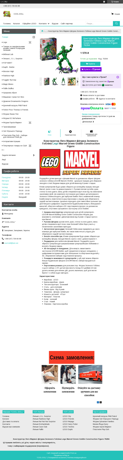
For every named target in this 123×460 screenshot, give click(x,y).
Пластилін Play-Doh (101, 429)
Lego (55, 143)
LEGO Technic (68, 427)
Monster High (8, 71)
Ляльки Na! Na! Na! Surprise (44, 421)
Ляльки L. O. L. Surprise (12, 59)
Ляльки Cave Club (40, 427)
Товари (5, 37)
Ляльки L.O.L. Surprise (42, 416)
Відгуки (55, 23)
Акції (4, 159)
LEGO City (67, 416)
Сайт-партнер (67, 23)
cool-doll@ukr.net (11, 243)
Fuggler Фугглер (9, 80)
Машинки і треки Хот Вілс (13, 97)
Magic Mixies (8, 84)
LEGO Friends (68, 419)
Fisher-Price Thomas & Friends (15, 110)
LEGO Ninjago (68, 421)
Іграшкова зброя (10, 93)
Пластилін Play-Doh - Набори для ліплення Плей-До (15, 136)
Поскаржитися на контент (57, 457)
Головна (7, 23)
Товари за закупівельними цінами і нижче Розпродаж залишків (14, 48)
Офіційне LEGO (29, 23)
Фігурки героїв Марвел (102, 427)
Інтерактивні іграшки (11, 141)
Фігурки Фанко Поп (10, 114)
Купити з (92, 69)
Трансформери (9, 127)
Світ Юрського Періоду (12, 131)
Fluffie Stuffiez (8, 88)
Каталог (16, 23)
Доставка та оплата (11, 421)
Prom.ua (73, 453)
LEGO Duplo (68, 429)
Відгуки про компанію (11, 427)
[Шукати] (116, 23)
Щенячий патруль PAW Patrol (15, 105)
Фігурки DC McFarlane (12, 118)
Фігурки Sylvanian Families (103, 421)
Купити (91, 64)
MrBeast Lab (8, 54)
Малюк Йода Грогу (100, 424)
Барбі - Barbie (8, 67)
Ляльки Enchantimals (41, 424)
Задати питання (9, 155)
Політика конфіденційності (76, 457)
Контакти (43, 23)
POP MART (7, 63)
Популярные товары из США (15, 146)
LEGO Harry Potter (70, 424)
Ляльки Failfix (38, 429)
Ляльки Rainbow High (41, 419)
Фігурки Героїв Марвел (12, 123)
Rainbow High (8, 76)
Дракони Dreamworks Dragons (15, 101)
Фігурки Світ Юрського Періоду (105, 419)
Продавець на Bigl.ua (61, 455)
